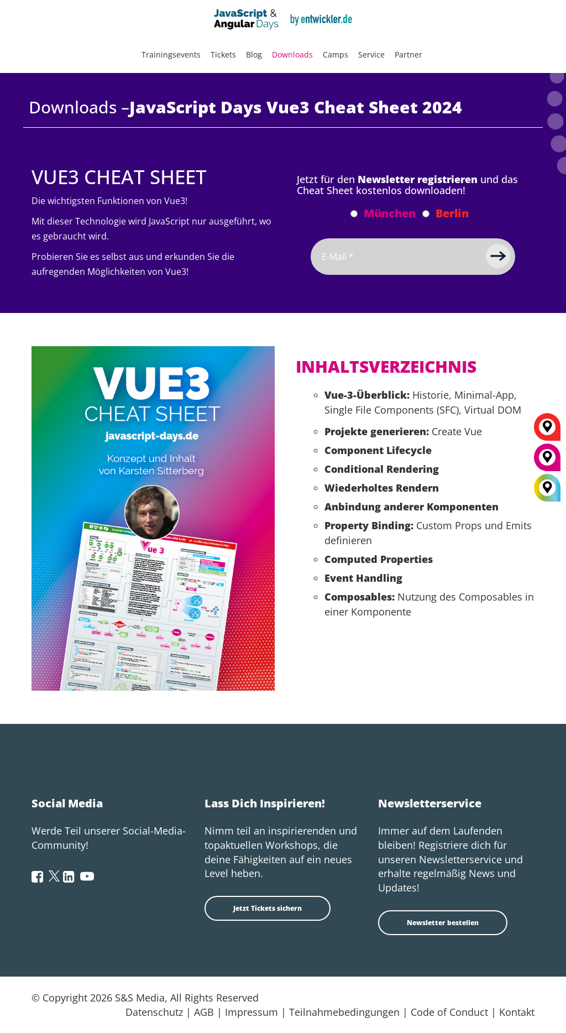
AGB (204, 1012)
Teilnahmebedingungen (344, 1012)
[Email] (413, 256)
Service (371, 54)
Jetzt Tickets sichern (267, 908)
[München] (547, 461)
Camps (335, 54)
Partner (408, 54)
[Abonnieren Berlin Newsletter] (425, 213)
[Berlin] (547, 430)
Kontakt (516, 1012)
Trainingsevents (171, 54)
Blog (254, 54)
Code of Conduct (449, 1012)
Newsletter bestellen (443, 922)
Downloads (292, 54)
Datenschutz (154, 1012)
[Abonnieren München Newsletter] (354, 213)
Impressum (251, 1012)
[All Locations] (547, 488)
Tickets (223, 54)
